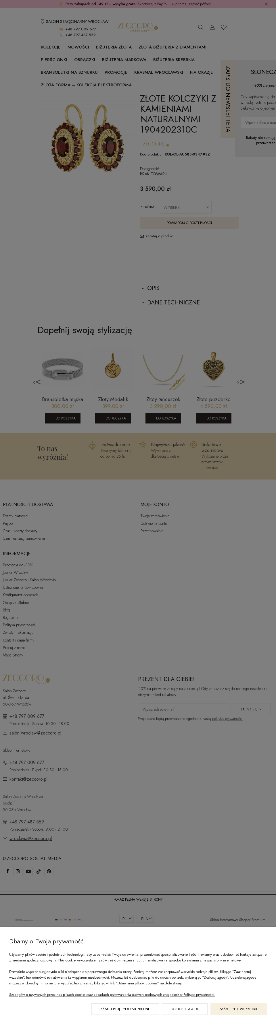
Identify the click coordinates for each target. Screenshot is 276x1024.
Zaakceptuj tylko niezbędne (125, 1009)
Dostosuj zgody (185, 1009)
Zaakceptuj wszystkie (238, 1009)
